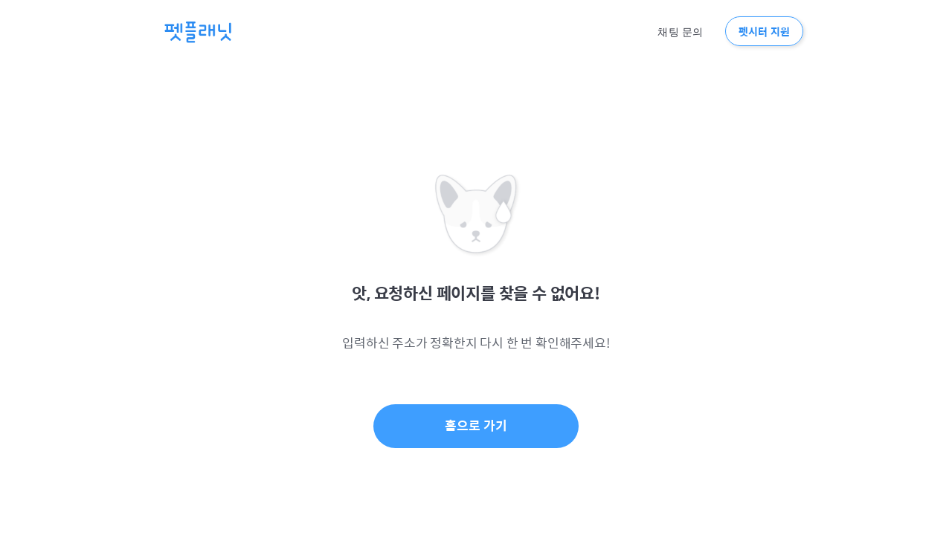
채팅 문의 (680, 32)
